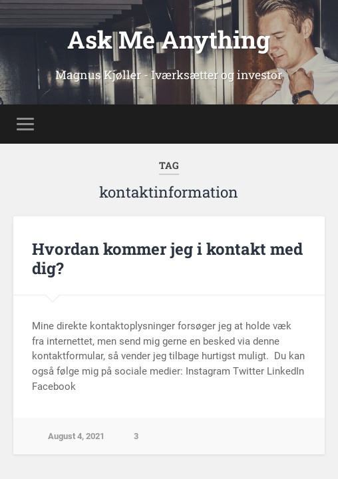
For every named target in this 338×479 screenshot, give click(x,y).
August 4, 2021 (76, 436)
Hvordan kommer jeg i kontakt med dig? (167, 258)
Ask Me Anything (168, 39)
